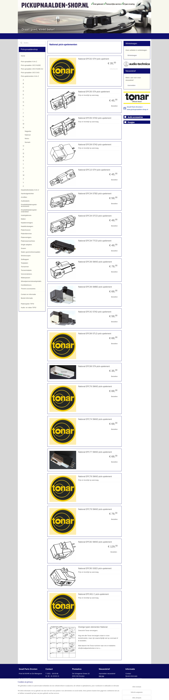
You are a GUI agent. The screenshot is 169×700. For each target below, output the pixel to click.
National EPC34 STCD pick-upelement (94, 216)
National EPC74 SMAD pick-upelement (95, 419)
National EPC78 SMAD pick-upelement (95, 476)
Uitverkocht (114, 69)
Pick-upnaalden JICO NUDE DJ (32, 69)
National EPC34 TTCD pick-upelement (94, 241)
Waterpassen (25, 278)
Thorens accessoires (28, 289)
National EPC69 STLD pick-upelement (94, 334)
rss (83, 695)
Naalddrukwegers (27, 226)
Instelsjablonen (26, 215)
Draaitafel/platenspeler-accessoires (29, 205)
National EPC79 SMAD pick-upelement (95, 509)
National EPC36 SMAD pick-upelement (95, 262)
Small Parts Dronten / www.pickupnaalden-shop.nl (136, 108)
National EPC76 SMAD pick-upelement (95, 386)
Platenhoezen (26, 230)
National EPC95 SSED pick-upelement (94, 568)
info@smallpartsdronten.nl (56, 681)
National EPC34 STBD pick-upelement (94, 194)
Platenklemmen (26, 234)
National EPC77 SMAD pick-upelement (95, 452)
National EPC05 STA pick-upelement (94, 92)
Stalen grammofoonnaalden (30, 252)
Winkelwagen (132, 55)
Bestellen (114, 106)
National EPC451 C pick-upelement (93, 594)
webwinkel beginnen (91, 695)
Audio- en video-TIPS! (28, 307)
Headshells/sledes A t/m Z (30, 190)
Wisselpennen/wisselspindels (31, 281)
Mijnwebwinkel (109, 695)
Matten (23, 219)
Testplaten (24, 263)
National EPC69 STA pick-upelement (94, 366)
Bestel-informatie (27, 298)
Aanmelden (131, 85)
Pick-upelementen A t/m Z (30, 76)
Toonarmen (25, 267)
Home (23, 56)
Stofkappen (25, 259)
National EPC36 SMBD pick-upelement (95, 287)
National (28, 135)
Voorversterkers (26, 274)
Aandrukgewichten (27, 193)
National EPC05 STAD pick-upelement (94, 118)
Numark (27, 142)
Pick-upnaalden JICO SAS (30, 72)
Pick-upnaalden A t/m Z (29, 61)
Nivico (27, 138)
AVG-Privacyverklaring (133, 681)
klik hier (101, 676)
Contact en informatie (28, 294)
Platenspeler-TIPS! (27, 304)
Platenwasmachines (28, 241)
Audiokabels (25, 201)
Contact (128, 673)
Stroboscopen (26, 256)
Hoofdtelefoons (26, 285)
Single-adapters (26, 245)
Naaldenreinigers (27, 223)
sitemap (78, 695)
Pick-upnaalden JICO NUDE (31, 65)
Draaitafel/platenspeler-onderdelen (29, 210)
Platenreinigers (26, 237)
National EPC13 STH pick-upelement (94, 170)
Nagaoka (28, 131)
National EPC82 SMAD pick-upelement (95, 542)
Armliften (24, 197)
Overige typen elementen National (92, 627)
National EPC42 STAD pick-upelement (94, 312)
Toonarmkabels (26, 270)
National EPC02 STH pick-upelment (93, 59)
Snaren (23, 248)
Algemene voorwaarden (133, 679)
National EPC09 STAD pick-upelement (94, 145)
